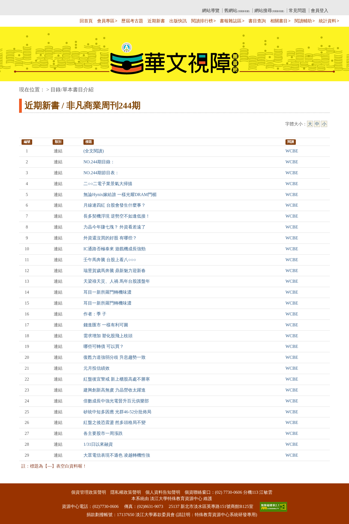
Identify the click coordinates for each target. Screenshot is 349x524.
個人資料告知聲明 (162, 492)
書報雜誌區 (231, 21)
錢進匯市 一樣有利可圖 (105, 325)
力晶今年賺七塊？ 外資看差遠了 (114, 227)
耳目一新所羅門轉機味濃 (107, 292)
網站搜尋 (269, 10)
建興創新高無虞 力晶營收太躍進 (114, 390)
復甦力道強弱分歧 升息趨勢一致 (114, 357)
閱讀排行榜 (202, 21)
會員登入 (319, 10)
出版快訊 (178, 21)
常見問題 (297, 10)
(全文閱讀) (93, 151)
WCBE (291, 151)
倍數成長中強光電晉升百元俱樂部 (116, 401)
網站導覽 (210, 10)
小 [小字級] (324, 124)
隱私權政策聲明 (125, 492)
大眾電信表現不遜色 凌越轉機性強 (116, 455)
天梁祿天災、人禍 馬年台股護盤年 (116, 281)
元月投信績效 (96, 368)
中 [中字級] (317, 124)
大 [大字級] (310, 124)
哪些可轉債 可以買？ (103, 346)
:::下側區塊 (10, 480)
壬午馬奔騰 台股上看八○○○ (109, 259)
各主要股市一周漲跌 (103, 433)
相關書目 (279, 21)
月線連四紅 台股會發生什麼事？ (114, 205)
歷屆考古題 (132, 21)
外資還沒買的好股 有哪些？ (110, 238)
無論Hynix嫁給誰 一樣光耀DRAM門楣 (120, 194)
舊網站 (236, 10)
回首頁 (86, 21)
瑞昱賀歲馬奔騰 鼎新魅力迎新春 (114, 270)
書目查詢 (257, 21)
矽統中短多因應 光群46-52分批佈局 (117, 411)
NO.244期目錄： (99, 161)
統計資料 (327, 21)
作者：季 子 (94, 314)
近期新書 (156, 21)
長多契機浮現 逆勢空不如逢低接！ (116, 216)
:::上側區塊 (29, 4)
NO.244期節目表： (101, 172)
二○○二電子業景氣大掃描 (107, 183)
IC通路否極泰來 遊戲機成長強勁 (114, 248)
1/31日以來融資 (98, 444)
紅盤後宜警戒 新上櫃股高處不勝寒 (116, 379)
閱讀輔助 (303, 21)
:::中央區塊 (10, 87)
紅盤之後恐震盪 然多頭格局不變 (114, 422)
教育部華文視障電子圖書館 (67, 4)
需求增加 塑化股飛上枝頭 (108, 335)
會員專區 (106, 21)
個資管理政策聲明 (88, 492)
